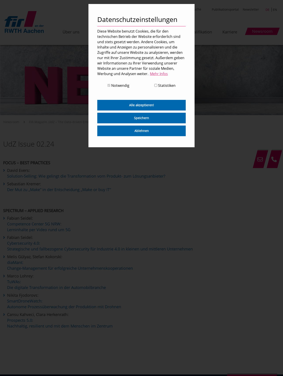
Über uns (71, 32)
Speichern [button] (141, 118)
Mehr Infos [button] (159, 73)
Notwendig (118, 85)
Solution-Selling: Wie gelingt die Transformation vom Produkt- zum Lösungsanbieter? (86, 176)
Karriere (229, 32)
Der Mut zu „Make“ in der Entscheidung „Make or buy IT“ (59, 189)
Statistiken (165, 85)
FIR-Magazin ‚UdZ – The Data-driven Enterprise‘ (64, 122)
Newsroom (11, 122)
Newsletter (251, 9)
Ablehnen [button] (141, 131)
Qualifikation (200, 32)
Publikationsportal (225, 9)
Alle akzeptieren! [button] (141, 105)
